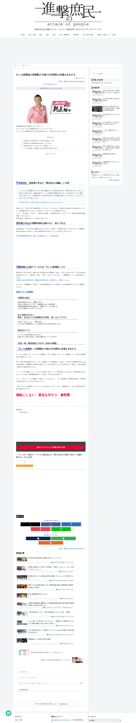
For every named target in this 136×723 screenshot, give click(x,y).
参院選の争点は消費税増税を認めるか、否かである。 (38, 143)
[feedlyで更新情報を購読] (51, 533)
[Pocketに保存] (64, 524)
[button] (118, 74)
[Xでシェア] (22, 524)
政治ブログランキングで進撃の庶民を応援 (51, 447)
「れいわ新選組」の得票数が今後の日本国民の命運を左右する (41, 148)
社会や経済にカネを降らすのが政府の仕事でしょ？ (67, 693)
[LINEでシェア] (79, 524)
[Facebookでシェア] (36, 524)
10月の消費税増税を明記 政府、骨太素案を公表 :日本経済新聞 (37, 235)
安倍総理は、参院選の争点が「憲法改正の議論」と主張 (39, 140)
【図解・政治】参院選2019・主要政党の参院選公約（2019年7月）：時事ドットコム (42, 280)
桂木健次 (73, 702)
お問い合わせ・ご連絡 (95, 685)
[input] (106, 73)
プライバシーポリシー (95, 689)
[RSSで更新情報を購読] (55, 533)
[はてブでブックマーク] (50, 524)
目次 (48, 137)
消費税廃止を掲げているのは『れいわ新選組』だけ (37, 145)
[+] (44, 640)
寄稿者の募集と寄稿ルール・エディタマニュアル (103, 692)
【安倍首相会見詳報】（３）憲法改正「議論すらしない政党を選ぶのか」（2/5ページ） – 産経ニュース (41, 202)
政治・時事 (20, 516)
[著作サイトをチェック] (47, 533)
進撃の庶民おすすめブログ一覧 (97, 696)
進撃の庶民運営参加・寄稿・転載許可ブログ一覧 (103, 699)
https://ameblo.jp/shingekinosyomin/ (75, 81)
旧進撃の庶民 (63, 661)
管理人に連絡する (114, 180)
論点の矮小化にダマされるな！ (61, 677)
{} (41, 640)
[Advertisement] (68, 50)
